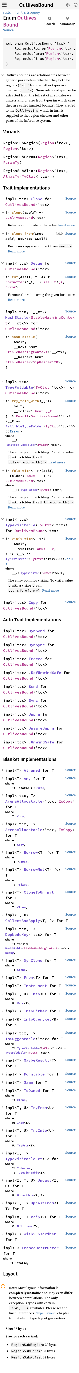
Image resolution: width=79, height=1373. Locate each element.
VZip (35, 1216)
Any (27, 778)
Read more (66, 225)
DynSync (37, 644)
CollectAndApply (22, 920)
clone (17, 212)
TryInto (39, 1130)
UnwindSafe (42, 742)
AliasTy (11, 176)
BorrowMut (34, 869)
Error (10, 287)
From (28, 977)
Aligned (32, 770)
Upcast (45, 1180)
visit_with (22, 538)
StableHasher (18, 362)
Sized (40, 788)
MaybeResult (36, 1060)
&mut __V (45, 549)
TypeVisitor (17, 559)
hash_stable (23, 337)
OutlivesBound (36, 5)
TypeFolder (29, 490)
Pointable (34, 1074)
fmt (15, 277)
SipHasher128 (45, 362)
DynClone (33, 960)
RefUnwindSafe (46, 672)
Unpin (34, 714)
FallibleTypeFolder (24, 426)
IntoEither (35, 1011)
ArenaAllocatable (23, 801)
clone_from (22, 233)
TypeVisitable (20, 525)
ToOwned (32, 1090)
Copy (33, 602)
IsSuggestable (20, 1038)
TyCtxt (29, 176)
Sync (33, 700)
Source (8, 30)
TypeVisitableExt (23, 1158)
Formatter (14, 282)
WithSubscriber (40, 1234)
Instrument (35, 985)
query (35, 13)
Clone (36, 198)
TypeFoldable (19, 387)
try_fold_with (25, 401)
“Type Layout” (45, 1313)
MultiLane (24, 1226)
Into (35, 993)
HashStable (16, 317)
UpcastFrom (25, 1195)
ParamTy (11, 162)
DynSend (37, 630)
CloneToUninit (39, 892)
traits (25, 13)
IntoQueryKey (38, 1019)
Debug (36, 263)
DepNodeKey (16, 934)
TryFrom (39, 1107)
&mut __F (43, 411)
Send (33, 686)
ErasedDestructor (40, 1247)
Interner (24, 1168)
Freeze (36, 658)
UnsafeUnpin (41, 728)
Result (49, 282)
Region (54, 48)
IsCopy (65, 801)
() (60, 282)
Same (28, 1082)
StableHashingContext (26, 352)
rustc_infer (11, 13)
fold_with (21, 470)
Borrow (31, 852)
